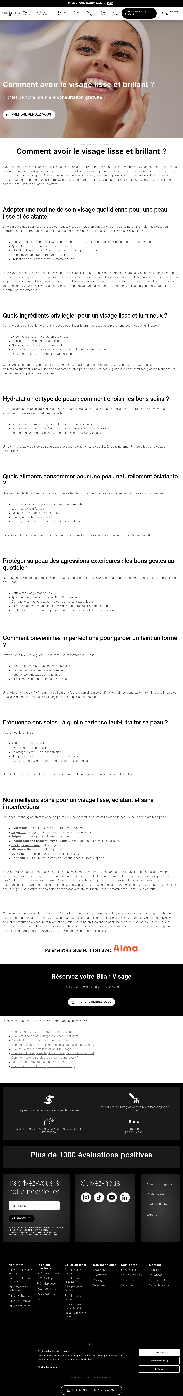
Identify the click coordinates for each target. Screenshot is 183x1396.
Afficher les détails (47, 1387)
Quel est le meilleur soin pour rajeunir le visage (42, 1032)
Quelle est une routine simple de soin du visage (43, 1066)
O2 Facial (18, 854)
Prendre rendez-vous (28, 115)
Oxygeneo (18, 832)
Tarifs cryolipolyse (19, 1296)
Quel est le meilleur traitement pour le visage (41, 1049)
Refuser (159, 1389)
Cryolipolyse (100, 1270)
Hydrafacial (19, 828)
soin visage (99, 365)
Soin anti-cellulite (131, 1275)
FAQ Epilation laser (48, 1273)
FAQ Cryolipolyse (47, 1294)
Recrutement (157, 1280)
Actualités (155, 1270)
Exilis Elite (67, 841)
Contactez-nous (159, 1285)
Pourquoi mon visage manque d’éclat (36, 1062)
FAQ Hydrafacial (47, 1289)
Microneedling (22, 849)
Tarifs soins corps (20, 1306)
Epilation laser (75, 1265)
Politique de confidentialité (157, 1199)
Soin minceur (129, 1280)
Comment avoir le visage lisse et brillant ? (96, 145)
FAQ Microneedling (48, 1284)
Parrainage (155, 1275)
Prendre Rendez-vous (91, 1002)
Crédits (152, 1215)
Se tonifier (127, 1285)
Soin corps (129, 1265)
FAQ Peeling (44, 1278)
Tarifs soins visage (20, 1301)
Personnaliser (159, 1380)
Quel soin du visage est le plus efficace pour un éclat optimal (52, 1053)
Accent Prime (47, 841)
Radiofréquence (23, 841)
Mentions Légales (159, 1184)
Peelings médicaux (25, 845)
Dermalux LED (22, 858)
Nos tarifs (16, 1265)
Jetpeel (16, 836)
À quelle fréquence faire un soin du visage (39, 1040)
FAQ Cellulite (44, 1299)
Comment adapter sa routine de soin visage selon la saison (51, 1045)
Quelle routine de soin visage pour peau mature (43, 1036)
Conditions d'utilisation (37, 1235)
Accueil (73, 145)
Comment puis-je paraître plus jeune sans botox (43, 1058)
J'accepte (159, 1372)
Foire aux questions (44, 1267)
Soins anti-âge (130, 1270)
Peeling (97, 1280)
